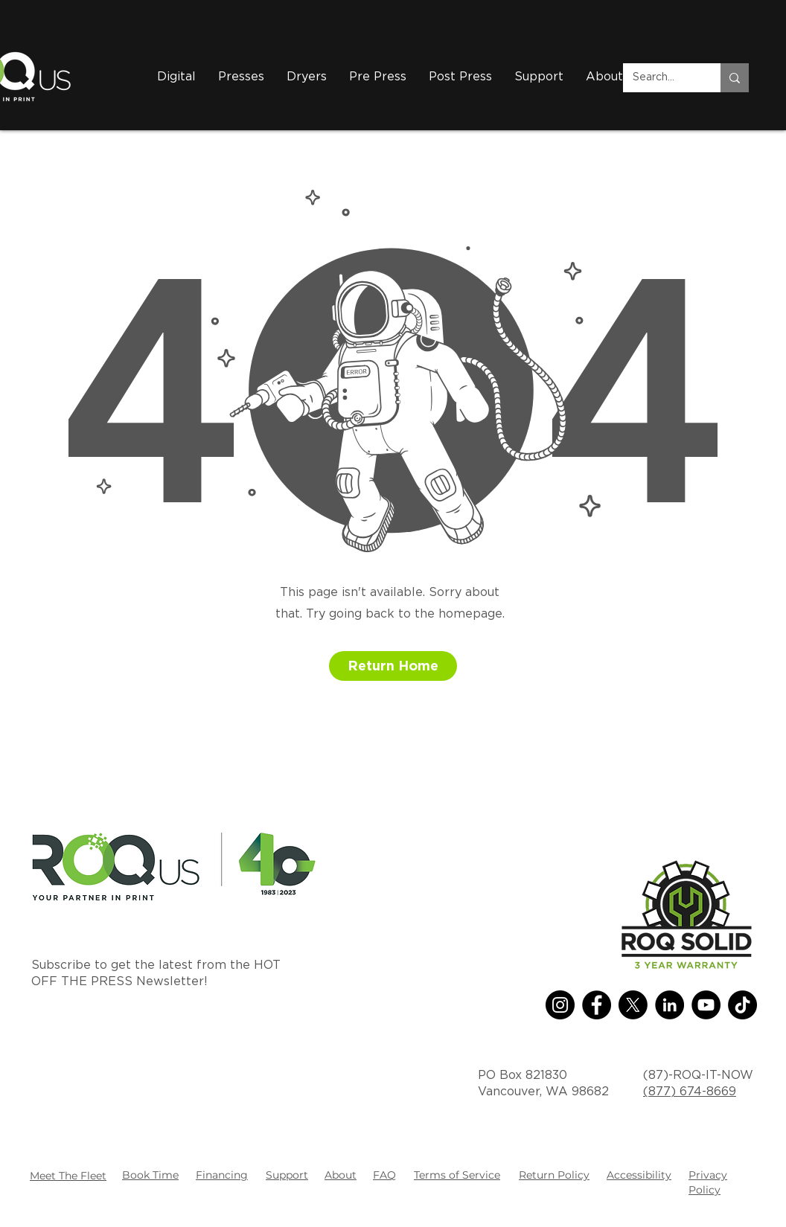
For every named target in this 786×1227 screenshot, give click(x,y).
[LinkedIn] (669, 1004)
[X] (633, 1004)
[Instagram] (560, 1004)
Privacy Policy (707, 1182)
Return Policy (554, 1175)
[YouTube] (705, 1004)
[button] (306, 77)
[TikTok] (742, 1004)
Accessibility (639, 1175)
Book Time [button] (150, 1175)
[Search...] (661, 77)
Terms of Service (457, 1175)
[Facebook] (596, 1004)
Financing (222, 1175)
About (341, 1175)
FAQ (384, 1175)
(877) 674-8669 (689, 1092)
